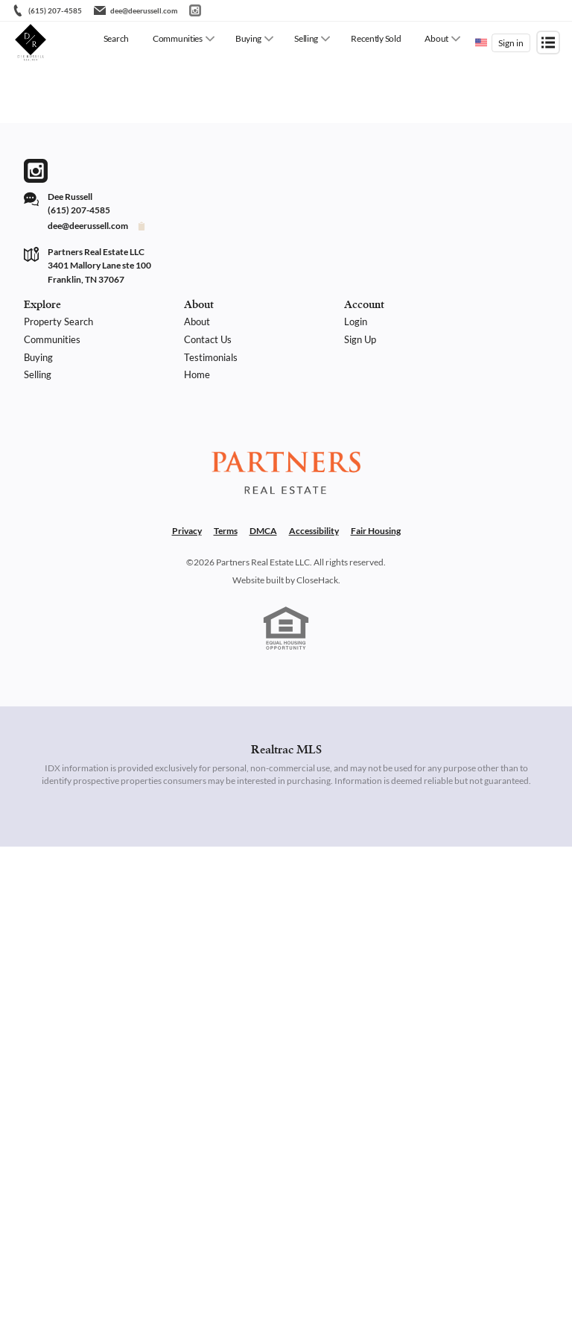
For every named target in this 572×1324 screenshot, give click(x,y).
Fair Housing (376, 530)
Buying (248, 38)
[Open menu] (548, 42)
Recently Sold (376, 38)
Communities (178, 38)
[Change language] (481, 42)
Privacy (187, 530)
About (436, 38)
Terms (226, 530)
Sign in (511, 42)
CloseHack (317, 580)
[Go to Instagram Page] (36, 171)
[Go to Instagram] (195, 10)
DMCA (263, 530)
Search (116, 38)
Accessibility (314, 530)
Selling (306, 38)
